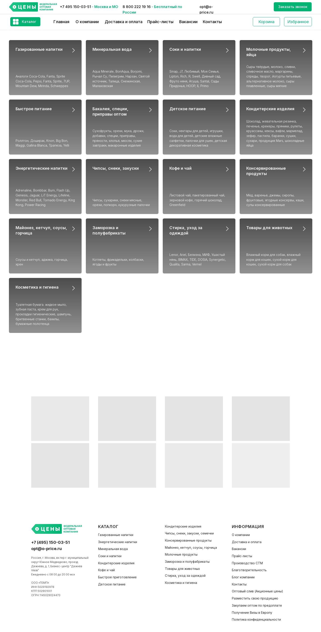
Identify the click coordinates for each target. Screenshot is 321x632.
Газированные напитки (39, 49)
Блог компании (243, 577)
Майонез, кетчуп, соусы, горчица (191, 547)
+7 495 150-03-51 (75, 6)
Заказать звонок (292, 6)
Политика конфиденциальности (256, 619)
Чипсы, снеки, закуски (116, 168)
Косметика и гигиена (37, 287)
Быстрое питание (34, 108)
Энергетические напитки (42, 168)
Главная (61, 21)
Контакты (212, 21)
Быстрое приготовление (117, 577)
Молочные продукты (181, 554)
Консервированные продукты (188, 540)
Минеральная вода (112, 49)
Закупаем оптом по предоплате (257, 605)
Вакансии (188, 21)
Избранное (298, 21)
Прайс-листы (160, 21)
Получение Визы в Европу (252, 612)
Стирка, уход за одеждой (185, 575)
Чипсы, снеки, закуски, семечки (189, 533)
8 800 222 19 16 (137, 6)
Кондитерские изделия (270, 108)
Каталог (29, 21)
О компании (87, 21)
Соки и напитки (185, 49)
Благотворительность (249, 570)
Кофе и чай (180, 168)
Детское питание (187, 108)
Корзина (266, 21)
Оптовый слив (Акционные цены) (257, 591)
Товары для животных (269, 227)
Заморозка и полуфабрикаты (187, 561)
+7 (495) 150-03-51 (50, 542)
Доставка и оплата (123, 21)
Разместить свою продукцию (255, 598)
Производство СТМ (247, 563)
